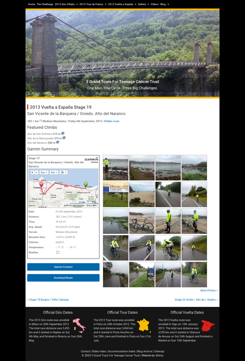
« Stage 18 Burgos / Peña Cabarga (48, 299)
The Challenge (45, 4)
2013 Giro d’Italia (66, 4)
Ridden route (111, 121)
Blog (164, 4)
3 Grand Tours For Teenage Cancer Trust (115, 355)
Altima (159, 355)
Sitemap (159, 351)
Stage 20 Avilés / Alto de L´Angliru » (196, 299)
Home (31, 4)
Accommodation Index (121, 351)
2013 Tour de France (92, 4)
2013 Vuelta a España (122, 4)
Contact (85, 351)
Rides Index (99, 351)
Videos (155, 4)
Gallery (143, 4)
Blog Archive (144, 351)
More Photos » (209, 290)
